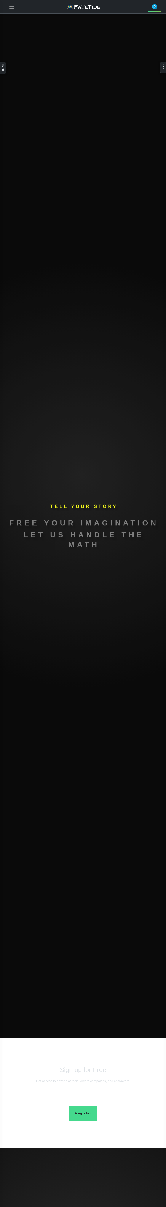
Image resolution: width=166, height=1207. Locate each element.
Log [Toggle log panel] (163, 67)
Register (83, 1113)
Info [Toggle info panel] (3, 67)
